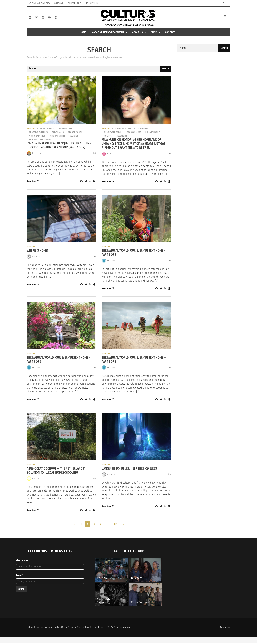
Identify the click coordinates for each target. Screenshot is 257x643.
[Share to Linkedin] (90, 186)
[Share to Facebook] (81, 186)
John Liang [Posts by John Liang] (36, 158)
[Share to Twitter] (86, 186)
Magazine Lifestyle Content (110, 36)
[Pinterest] (43, 19)
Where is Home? (38, 256)
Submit (22, 595)
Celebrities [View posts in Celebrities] (144, 132)
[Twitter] (36, 19)
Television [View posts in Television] (123, 140)
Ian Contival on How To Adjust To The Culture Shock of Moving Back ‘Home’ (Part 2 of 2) (60, 150)
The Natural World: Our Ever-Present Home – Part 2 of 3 (60, 365)
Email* (19, 581)
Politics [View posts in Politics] (108, 140)
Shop (156, 36)
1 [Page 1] (81, 530)
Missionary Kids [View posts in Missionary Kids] (38, 140)
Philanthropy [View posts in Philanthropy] (155, 136)
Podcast (71, 3)
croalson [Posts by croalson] (111, 266)
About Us (139, 36)
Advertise (94, 3)
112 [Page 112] (115, 530)
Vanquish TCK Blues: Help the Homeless (130, 475)
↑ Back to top (223, 633)
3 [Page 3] (94, 530)
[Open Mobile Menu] (227, 19)
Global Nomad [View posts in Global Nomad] (77, 136)
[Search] (224, 3)
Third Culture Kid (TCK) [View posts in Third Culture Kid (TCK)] (41, 144)
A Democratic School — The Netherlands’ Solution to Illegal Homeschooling (57, 477)
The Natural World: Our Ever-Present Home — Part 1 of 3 (135, 365)
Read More (31, 186)
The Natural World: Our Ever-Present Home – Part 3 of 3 (135, 258)
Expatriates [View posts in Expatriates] (60, 136)
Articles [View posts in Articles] (31, 132)
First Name (22, 566)
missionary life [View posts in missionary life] (59, 140)
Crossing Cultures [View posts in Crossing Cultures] (39, 136)
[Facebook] (30, 19)
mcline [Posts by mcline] (110, 158)
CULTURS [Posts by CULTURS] (36, 262)
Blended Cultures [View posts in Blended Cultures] (124, 132)
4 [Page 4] (100, 530)
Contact (170, 36)
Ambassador (59, 3)
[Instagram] (55, 19)
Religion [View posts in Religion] (77, 140)
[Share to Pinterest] (94, 186)
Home (83, 36)
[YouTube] (49, 19)
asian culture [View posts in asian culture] (47, 132)
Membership (82, 3)
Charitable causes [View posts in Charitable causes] (114, 136)
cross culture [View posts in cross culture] (67, 132)
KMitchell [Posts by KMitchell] (36, 485)
